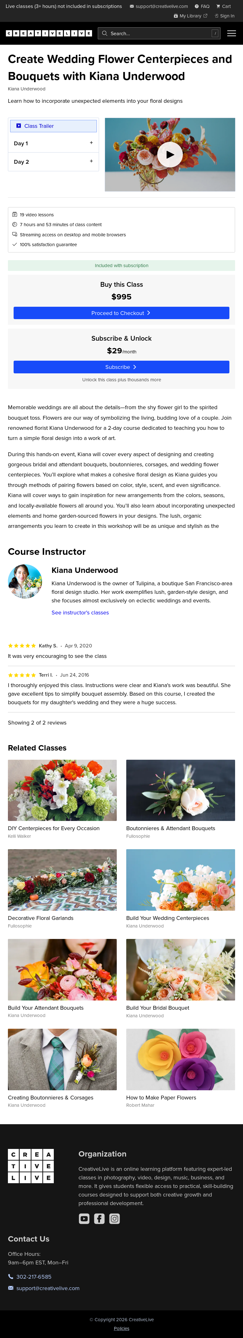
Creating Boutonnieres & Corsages (50, 1097)
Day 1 (21, 143)
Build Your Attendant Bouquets (46, 1008)
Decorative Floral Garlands (40, 918)
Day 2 (21, 162)
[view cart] (225, 6)
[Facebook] (99, 1218)
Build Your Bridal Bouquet (157, 1008)
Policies (121, 1328)
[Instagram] (114, 1218)
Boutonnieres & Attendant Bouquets (170, 828)
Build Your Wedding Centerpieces (167, 918)
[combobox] (159, 33)
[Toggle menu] (231, 33)
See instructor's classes (80, 612)
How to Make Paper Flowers (161, 1097)
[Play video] (170, 154)
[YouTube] (84, 1218)
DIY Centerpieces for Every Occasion (54, 828)
